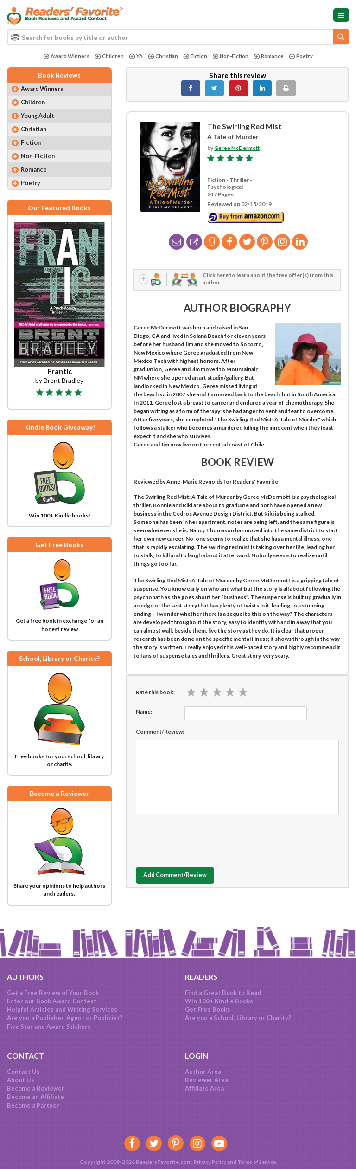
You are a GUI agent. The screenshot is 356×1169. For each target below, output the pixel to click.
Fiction (194, 56)
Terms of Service (258, 1161)
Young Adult (40, 118)
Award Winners (61, 56)
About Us (20, 1080)
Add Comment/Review (180, 878)
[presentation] (206, 840)
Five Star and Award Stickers (49, 1026)
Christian (160, 56)
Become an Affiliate (35, 1096)
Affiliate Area (204, 1088)
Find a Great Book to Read (223, 992)
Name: (144, 713)
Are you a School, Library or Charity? (238, 1017)
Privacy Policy (207, 1161)
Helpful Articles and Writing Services (62, 1009)
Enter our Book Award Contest (51, 1001)
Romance (271, 56)
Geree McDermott (238, 147)
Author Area (203, 1071)
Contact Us (23, 1071)
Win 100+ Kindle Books (219, 1001)
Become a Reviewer (35, 1088)
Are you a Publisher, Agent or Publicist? (64, 1017)
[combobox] (178, 37)
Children (105, 56)
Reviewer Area (206, 1080)
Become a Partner (33, 1105)
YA (132, 56)
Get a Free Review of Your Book (53, 992)
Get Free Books (207, 1009)
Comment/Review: (160, 733)
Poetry (305, 56)
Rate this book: (155, 694)
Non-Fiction (231, 56)
